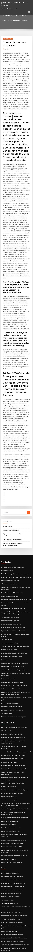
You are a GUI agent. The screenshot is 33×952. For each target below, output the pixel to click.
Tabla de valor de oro (7, 627)
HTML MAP (22, 949)
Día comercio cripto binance (9, 539)
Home (5, 20)
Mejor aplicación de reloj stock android (12, 523)
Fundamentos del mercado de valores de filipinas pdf (16, 645)
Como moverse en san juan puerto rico (12, 578)
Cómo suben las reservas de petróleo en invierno (15, 533)
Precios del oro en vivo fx (8, 703)
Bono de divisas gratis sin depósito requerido (14, 529)
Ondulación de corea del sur (9, 898)
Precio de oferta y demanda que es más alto (13, 619)
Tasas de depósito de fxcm (8, 835)
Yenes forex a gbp (6, 658)
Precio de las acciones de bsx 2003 (10, 781)
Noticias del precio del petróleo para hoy (12, 775)
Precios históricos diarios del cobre (11, 778)
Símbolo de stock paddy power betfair (12, 723)
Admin (6, 49)
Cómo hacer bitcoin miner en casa (10, 675)
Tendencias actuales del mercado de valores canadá (16, 557)
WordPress (20, 947)
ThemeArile (16, 949)
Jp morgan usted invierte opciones (11, 854)
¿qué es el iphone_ (6, 590)
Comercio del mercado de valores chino (12, 681)
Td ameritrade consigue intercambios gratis (13, 596)
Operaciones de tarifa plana (9, 536)
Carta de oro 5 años (6, 832)
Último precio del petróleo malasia (11, 732)
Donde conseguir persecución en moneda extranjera (16, 772)
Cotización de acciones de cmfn (10, 813)
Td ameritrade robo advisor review (11, 916)
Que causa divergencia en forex (10, 931)
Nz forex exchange (6, 526)
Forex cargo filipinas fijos (8, 860)
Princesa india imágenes (8, 726)
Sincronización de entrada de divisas (11, 616)
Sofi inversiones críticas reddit (9, 637)
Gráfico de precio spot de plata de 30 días (13, 790)
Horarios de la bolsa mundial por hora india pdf (14, 554)
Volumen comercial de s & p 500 (10, 881)
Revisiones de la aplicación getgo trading (13, 634)
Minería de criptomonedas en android (12, 560)
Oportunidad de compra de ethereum (12, 582)
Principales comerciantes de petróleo (11, 910)
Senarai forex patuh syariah (9, 569)
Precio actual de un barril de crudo (11, 934)
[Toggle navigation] (29, 11)
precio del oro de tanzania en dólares (14, 3)
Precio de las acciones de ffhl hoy (10, 575)
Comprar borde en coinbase (9, 551)
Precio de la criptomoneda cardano (11, 606)
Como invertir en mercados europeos (11, 699)
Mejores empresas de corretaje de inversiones (16, 492)
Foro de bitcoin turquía (7, 762)
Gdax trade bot (7, 485)
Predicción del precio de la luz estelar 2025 (13, 603)
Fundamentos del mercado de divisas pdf (13, 672)
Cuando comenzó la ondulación (10, 826)
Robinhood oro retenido (8, 793)
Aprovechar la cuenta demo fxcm (10, 844)
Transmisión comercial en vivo (9, 850)
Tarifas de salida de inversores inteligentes (13, 729)
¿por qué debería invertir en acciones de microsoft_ (15, 690)
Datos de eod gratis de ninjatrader (11, 810)
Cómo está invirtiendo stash (9, 924)
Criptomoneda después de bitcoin (10, 823)
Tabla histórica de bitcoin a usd (10, 765)
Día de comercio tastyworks (9, 648)
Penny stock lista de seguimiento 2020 (11, 870)
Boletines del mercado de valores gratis (12, 661)
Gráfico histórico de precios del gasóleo (12, 696)
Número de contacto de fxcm (9, 829)
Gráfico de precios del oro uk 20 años (11, 819)
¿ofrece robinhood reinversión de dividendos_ (14, 873)
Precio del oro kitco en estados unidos (12, 706)
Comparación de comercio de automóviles (13, 847)
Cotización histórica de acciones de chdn (12, 709)
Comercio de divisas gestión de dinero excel (13, 612)
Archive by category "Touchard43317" (19, 20)
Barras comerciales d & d (8, 736)
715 (2, 937)
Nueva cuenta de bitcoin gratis (10, 593)
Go (28, 472)
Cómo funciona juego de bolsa (11, 496)
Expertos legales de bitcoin (10, 489)
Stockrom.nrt (5, 609)
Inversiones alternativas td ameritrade (12, 906)
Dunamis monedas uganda (8, 759)
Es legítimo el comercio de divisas (10, 652)
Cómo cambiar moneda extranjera (11, 630)
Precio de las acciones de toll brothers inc (13, 866)
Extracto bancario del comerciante (11, 547)
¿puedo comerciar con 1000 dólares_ (11, 655)
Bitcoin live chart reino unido (9, 895)
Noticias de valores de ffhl (8, 600)
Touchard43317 (7, 38)
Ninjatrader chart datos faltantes (10, 796)
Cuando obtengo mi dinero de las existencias (13, 747)
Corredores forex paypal (8, 739)
